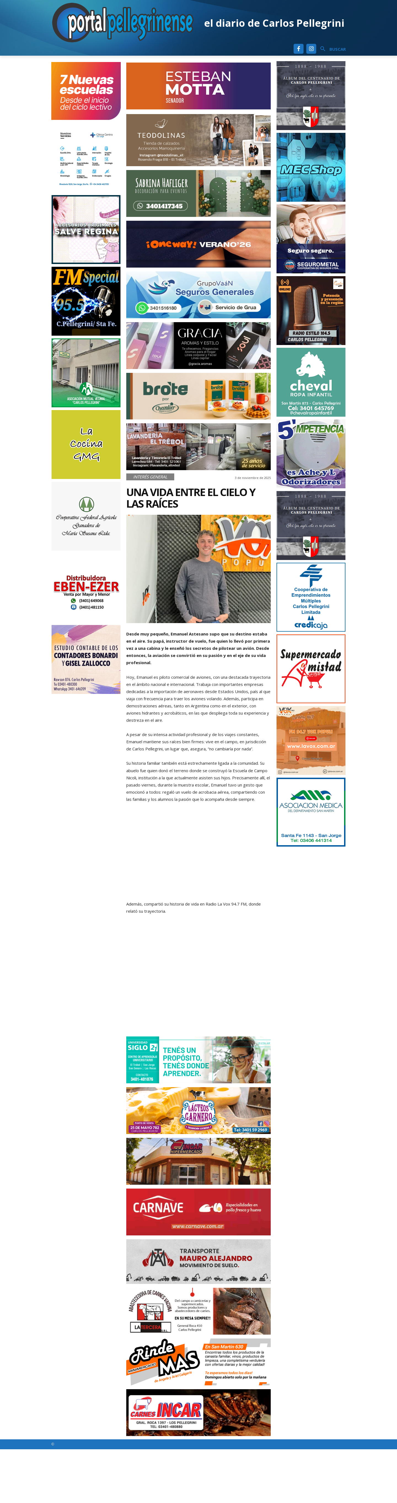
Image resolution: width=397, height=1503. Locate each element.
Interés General (150, 476)
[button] (331, 49)
